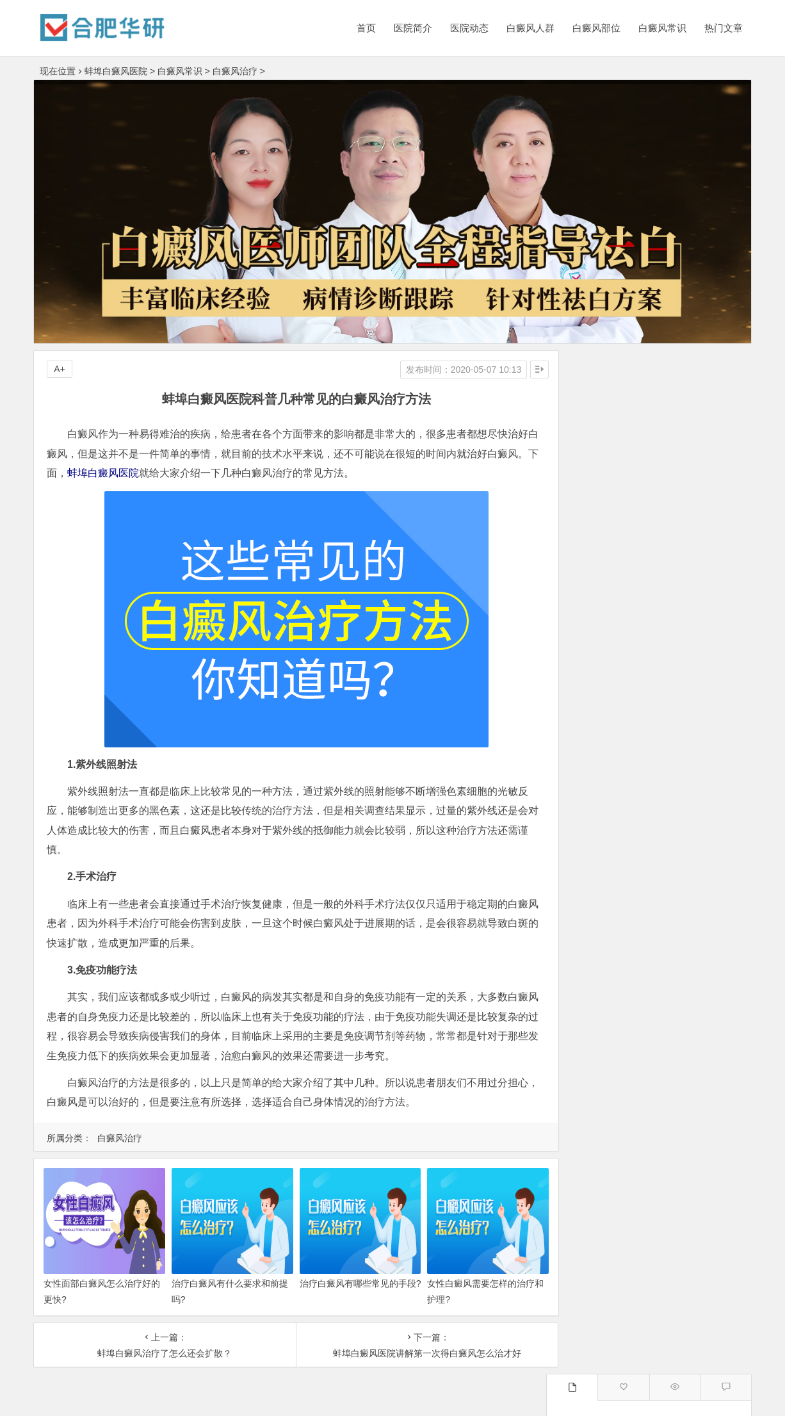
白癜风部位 (596, 27)
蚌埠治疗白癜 (604, 745)
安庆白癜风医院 (694, 891)
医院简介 (413, 27)
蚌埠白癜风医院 (116, 71)
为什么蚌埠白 (695, 720)
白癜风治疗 (235, 71)
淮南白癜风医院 (603, 891)
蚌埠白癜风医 (604, 695)
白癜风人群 (530, 27)
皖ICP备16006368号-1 (487, 1398)
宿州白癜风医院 (603, 916)
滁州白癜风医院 (694, 866)
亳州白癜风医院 (603, 841)
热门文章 (723, 27)
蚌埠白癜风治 (604, 720)
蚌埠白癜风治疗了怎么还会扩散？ (159, 1353)
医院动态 (469, 27)
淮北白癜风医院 (694, 916)
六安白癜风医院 (694, 841)
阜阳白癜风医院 (694, 816)
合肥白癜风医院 (603, 816)
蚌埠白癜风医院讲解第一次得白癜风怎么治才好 (412, 1353)
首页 (366, 27)
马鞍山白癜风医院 (604, 966)
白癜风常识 (662, 27)
